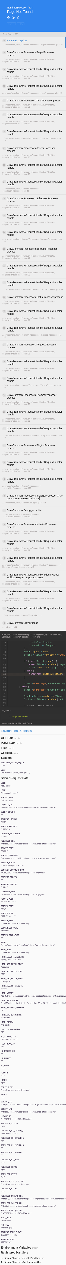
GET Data (7, 737)
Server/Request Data (15, 778)
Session (6, 757)
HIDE (20, 23)
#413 (27, 773)
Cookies (6, 752)
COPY (11, 23)
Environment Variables (16, 1247)
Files (4, 747)
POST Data (8, 742)
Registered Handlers (14, 1252)
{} (15, 773)
